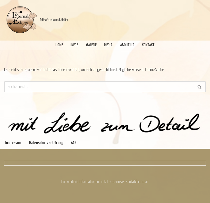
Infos (74, 45)
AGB (74, 143)
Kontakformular (137, 182)
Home (59, 45)
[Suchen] (99, 86)
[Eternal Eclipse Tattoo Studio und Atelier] (36, 20)
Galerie (91, 45)
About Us (127, 45)
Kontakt (148, 45)
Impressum (13, 143)
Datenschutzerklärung (46, 143)
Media (108, 45)
